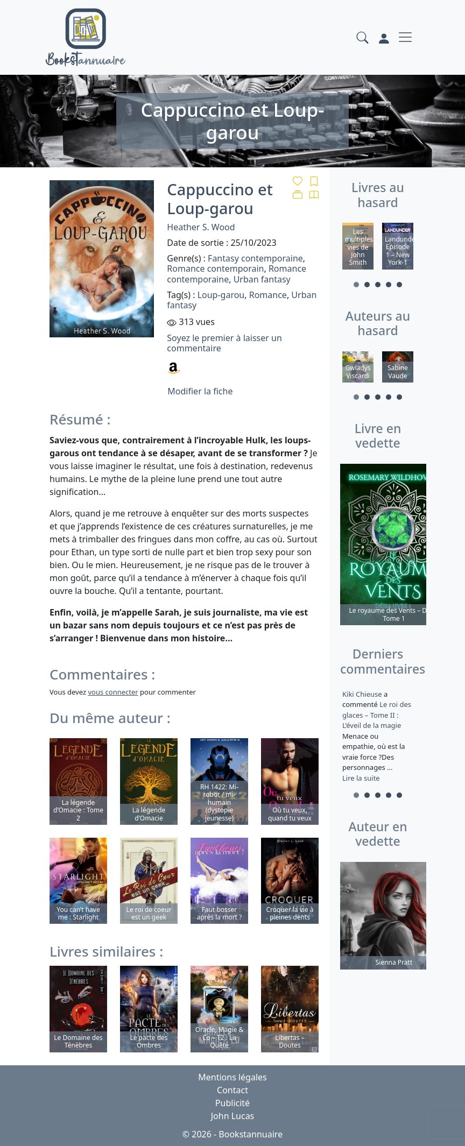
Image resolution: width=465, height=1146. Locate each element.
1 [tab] (356, 284)
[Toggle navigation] (405, 37)
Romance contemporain (215, 268)
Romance (268, 295)
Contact (232, 1090)
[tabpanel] (358, 248)
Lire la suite (361, 778)
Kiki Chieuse (363, 694)
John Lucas (233, 1116)
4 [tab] (388, 284)
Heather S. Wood (201, 227)
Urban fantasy (262, 279)
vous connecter (113, 692)
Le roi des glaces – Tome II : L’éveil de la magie (376, 715)
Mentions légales (232, 1077)
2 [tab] (367, 284)
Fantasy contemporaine (255, 258)
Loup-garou (221, 295)
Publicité (232, 1103)
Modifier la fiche (199, 391)
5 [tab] (399, 284)
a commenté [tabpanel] (377, 736)
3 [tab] (378, 284)
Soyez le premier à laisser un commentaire (224, 343)
